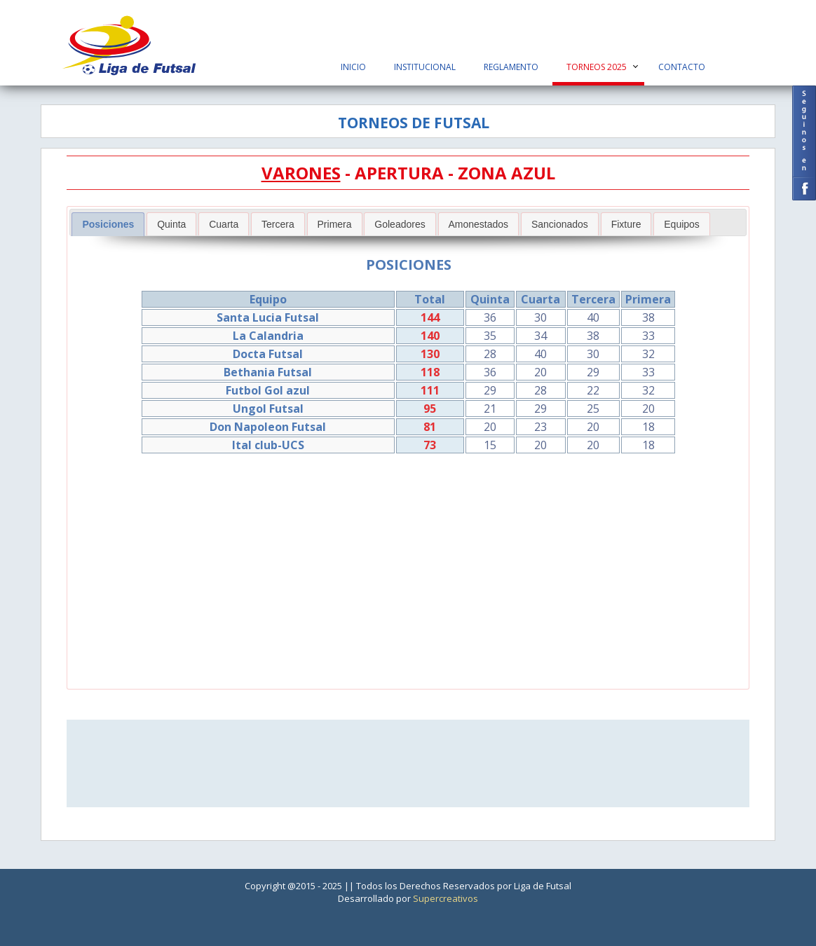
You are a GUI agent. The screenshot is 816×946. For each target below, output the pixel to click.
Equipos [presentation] (682, 224)
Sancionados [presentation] (559, 224)
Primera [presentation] (335, 224)
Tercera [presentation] (277, 224)
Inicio (353, 67)
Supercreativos (445, 898)
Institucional (425, 67)
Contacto (681, 67)
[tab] (108, 224)
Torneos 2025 (596, 67)
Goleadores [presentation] (399, 224)
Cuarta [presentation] (223, 224)
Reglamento (511, 67)
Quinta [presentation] (171, 224)
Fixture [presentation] (626, 224)
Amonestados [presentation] (479, 224)
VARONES (301, 172)
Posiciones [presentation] (108, 224)
